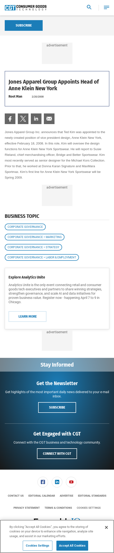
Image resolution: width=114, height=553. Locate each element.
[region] (57, 536)
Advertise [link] (66, 495)
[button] (106, 8)
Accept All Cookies (72, 545)
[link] (10, 118)
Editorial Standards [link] (92, 495)
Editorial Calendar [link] (41, 495)
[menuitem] (10, 118)
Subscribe (24, 25)
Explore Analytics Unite (27, 277)
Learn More (27, 316)
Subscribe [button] (57, 407)
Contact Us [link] (16, 495)
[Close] (106, 527)
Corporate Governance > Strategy (33, 247)
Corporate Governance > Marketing (35, 237)
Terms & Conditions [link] (58, 507)
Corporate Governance (25, 227)
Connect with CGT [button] (57, 453)
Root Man (15, 96)
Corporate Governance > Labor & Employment (42, 257)
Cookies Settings (89, 508)
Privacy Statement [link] (27, 507)
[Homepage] (25, 8)
